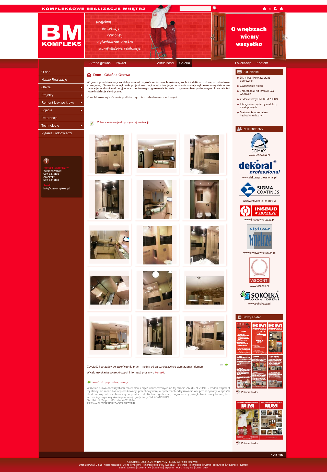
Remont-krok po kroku (57, 102)
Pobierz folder (249, 392)
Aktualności (165, 63)
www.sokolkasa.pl (259, 303)
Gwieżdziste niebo (251, 85)
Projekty (47, 95)
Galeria (184, 63)
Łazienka (157, 467)
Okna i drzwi (201, 467)
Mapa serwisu (283, 8)
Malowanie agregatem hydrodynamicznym (253, 114)
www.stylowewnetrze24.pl (259, 252)
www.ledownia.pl (259, 154)
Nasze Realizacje (54, 79)
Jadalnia (131, 467)
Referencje (49, 118)
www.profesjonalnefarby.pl (259, 200)
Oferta (46, 87)
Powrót (121, 63)
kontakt (159, 372)
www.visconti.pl (259, 285)
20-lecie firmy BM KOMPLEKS (259, 99)
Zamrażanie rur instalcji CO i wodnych (257, 92)
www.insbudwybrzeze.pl (259, 219)
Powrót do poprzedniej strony (109, 382)
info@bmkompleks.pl (56, 188)
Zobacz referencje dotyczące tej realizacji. (123, 122)
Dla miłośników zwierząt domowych (255, 79)
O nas (45, 72)
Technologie (50, 125)
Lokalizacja (243, 63)
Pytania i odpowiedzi (56, 133)
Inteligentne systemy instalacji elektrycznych (258, 106)
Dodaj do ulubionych (277, 8)
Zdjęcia (46, 110)
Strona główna (266, 8)
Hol (150, 467)
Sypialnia (169, 467)
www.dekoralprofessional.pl (259, 177)
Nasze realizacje (112, 465)
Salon (122, 467)
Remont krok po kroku (153, 465)
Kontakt (271, 8)
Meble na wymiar (184, 467)
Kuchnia (141, 467)
